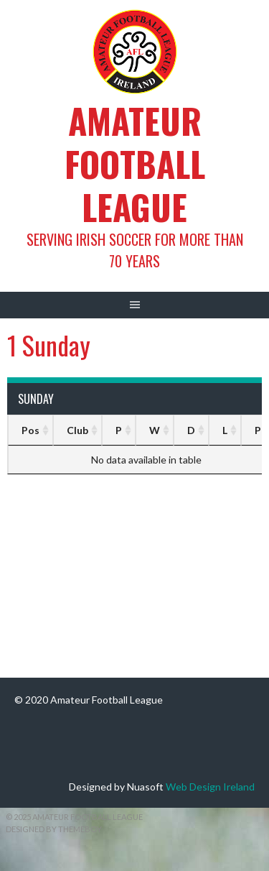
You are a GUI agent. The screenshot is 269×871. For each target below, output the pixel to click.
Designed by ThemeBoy (54, 829)
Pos (30, 430)
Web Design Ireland (210, 786)
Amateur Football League (135, 163)
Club (77, 430)
